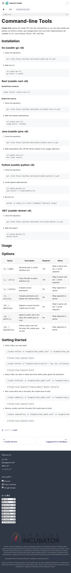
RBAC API (5, 466)
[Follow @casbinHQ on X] (9, 522)
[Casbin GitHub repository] (9, 499)
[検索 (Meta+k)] (67, 3)
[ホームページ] (4, 9)
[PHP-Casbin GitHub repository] (9, 508)
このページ (7, 14)
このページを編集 (9, 430)
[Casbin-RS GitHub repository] (9, 519)
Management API (8, 463)
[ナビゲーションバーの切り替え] (3, 3)
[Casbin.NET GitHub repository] (9, 514)
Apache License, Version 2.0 (57, 558)
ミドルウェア (7, 469)
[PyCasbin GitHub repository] (9, 511)
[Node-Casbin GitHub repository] (9, 505)
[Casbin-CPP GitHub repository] (9, 516)
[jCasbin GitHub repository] (9, 502)
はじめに (5, 459)
